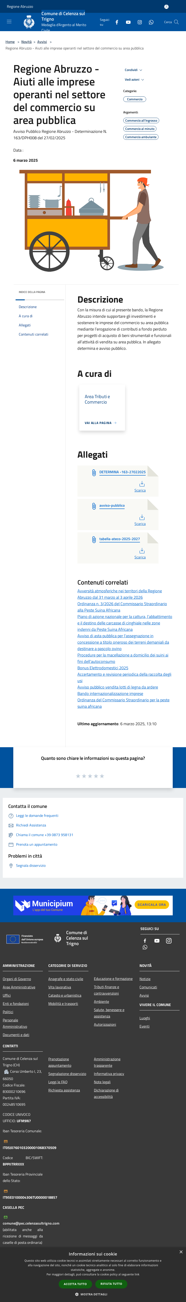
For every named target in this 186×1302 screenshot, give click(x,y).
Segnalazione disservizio (67, 1073)
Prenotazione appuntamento (59, 1062)
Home (10, 41)
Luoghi (145, 1018)
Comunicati (148, 987)
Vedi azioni (135, 79)
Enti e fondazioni (16, 1003)
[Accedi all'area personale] (166, 6)
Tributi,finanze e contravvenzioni (106, 990)
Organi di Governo (17, 979)
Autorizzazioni (105, 1024)
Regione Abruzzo (20, 6)
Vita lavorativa (59, 987)
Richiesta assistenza (64, 1090)
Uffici (7, 995)
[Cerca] (176, 22)
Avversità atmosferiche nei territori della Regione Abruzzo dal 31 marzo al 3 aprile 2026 (119, 594)
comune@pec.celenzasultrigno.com (31, 1223)
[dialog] (93, 1274)
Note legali (102, 1082)
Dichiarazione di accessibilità (106, 1093)
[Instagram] (137, 22)
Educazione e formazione (113, 978)
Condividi (134, 70)
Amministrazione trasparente (107, 1062)
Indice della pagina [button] (32, 292)
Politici (8, 1012)
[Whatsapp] (149, 22)
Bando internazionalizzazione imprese (110, 693)
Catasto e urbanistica (64, 995)
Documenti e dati (16, 1034)
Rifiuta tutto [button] (111, 1284)
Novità (26, 41)
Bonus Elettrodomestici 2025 (102, 668)
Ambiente (101, 1001)
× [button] (181, 1252)
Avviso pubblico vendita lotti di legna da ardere (117, 687)
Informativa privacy (109, 1073)
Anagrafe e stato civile (65, 979)
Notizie (145, 979)
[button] (93, 1294)
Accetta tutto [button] (75, 1284)
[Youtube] (126, 22)
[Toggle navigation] (9, 21)
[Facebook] (115, 22)
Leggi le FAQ (58, 1082)
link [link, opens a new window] (137, 1274)
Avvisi (42, 41)
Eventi (145, 1026)
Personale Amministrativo (15, 1023)
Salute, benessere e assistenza (109, 1013)
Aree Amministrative (19, 987)
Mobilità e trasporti (63, 1003)
